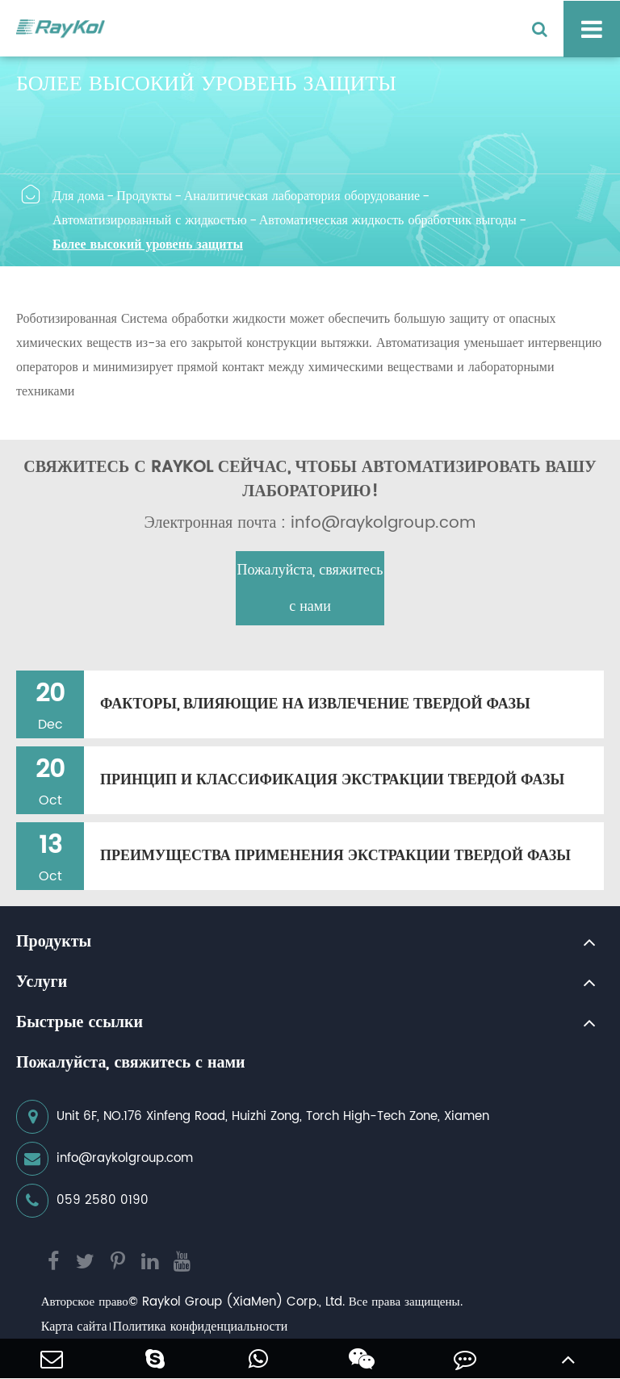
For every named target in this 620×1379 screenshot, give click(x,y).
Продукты (144, 196)
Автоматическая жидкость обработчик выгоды (388, 220)
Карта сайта (74, 1326)
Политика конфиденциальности (200, 1326)
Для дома (78, 196)
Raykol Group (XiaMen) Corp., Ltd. (243, 1302)
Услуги (41, 983)
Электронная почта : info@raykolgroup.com (310, 523)
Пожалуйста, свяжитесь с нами (310, 588)
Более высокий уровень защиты (147, 244)
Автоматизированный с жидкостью (149, 220)
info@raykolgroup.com (104, 1159)
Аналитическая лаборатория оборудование (302, 196)
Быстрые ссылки (79, 1023)
